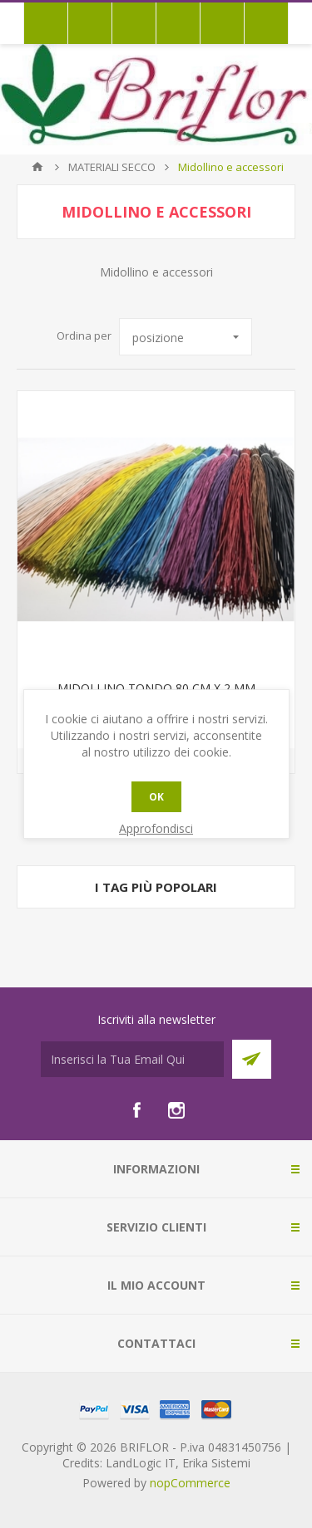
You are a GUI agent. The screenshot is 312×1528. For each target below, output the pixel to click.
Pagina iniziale (37, 167)
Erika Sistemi (216, 1463)
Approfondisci (156, 828)
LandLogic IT (141, 1463)
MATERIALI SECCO (112, 166)
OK (156, 797)
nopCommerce (190, 1483)
